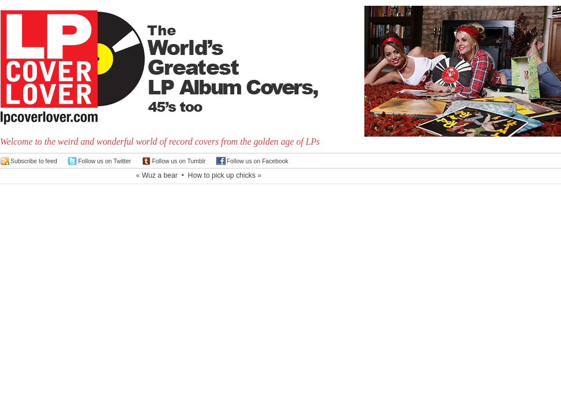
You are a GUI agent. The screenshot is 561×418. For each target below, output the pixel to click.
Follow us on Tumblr (179, 161)
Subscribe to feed (33, 161)
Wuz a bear (160, 175)
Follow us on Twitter (104, 161)
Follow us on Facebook (258, 161)
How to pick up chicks (222, 175)
